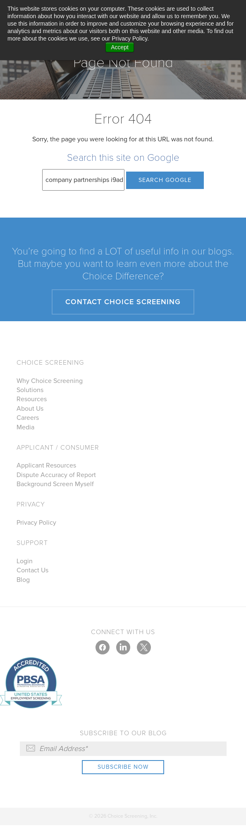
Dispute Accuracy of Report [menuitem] (56, 475)
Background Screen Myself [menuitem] (55, 484)
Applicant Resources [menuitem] (46, 466)
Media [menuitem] (25, 428)
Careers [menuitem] (28, 418)
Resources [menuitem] (32, 399)
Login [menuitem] (25, 561)
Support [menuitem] (32, 543)
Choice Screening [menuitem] (50, 363)
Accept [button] (120, 47)
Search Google (165, 180)
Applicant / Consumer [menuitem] (58, 448)
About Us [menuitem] (30, 409)
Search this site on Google (123, 158)
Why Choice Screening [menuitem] (50, 381)
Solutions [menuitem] (30, 390)
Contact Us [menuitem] (32, 571)
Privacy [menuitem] (31, 505)
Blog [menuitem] (23, 580)
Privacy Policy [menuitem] (36, 523)
